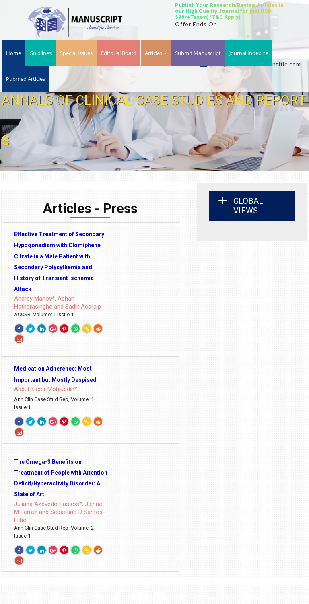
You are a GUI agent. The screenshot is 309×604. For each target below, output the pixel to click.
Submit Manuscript (198, 53)
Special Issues (76, 53)
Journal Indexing (248, 53)
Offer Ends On (196, 23)
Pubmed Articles (25, 78)
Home (13, 53)
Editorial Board (118, 53)
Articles (156, 53)
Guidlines (40, 53)
